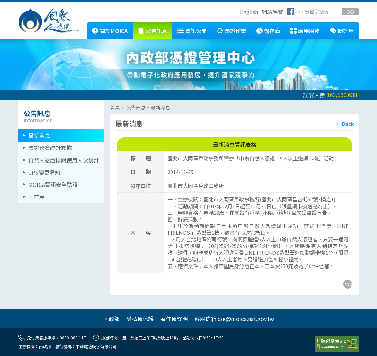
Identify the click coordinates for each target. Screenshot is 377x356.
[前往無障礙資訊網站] (337, 344)
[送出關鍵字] (350, 11)
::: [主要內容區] (112, 103)
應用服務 (309, 31)
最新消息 (39, 135)
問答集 (345, 31)
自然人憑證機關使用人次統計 (63, 160)
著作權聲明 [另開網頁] (174, 318)
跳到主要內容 (16, 4)
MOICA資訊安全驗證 (53, 184)
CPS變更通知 (44, 172)
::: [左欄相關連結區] (20, 103)
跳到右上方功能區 (238, 13)
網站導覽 (272, 11)
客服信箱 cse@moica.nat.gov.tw (234, 318)
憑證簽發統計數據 (50, 148)
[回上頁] (345, 123)
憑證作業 (235, 31)
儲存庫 (272, 31)
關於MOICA (113, 31)
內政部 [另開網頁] (111, 318)
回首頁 (36, 197)
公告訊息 (156, 31)
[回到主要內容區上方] (347, 284)
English (249, 11)
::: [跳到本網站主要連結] (82, 25)
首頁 (115, 107)
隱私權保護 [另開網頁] (140, 318)
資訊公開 (196, 31)
